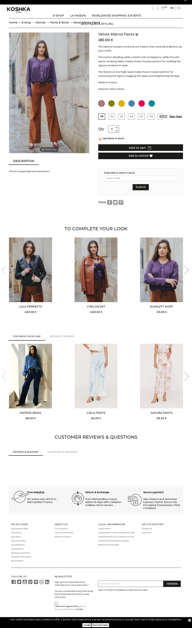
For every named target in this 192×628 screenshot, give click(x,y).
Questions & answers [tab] (62, 455)
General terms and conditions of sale (116, 536)
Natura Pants (161, 416)
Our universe (61, 532)
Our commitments (64, 536)
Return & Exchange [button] (97, 496)
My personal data (19, 532)
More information (100, 625)
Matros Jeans (30, 416)
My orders (16, 540)
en (179, 8)
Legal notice (104, 532)
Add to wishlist (141, 159)
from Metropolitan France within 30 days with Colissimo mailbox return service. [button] (103, 505)
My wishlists (17, 564)
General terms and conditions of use (116, 540)
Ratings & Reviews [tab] (25, 455)
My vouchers (17, 552)
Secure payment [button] (153, 496)
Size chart (175, 119)
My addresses (18, 548)
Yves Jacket (96, 309)
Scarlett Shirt (161, 309)
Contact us (147, 532)
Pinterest (121, 205)
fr (172, 8)
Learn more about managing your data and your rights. (123, 593)
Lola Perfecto (30, 309)
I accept (86, 625)
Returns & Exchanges (108, 548)
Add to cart (140, 151)
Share (109, 205)
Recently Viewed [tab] (62, 339)
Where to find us (63, 540)
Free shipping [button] (35, 496)
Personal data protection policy (113, 544)
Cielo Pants (96, 416)
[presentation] (6, 273)
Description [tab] (23, 164)
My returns (16, 536)
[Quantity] (112, 132)
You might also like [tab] (27, 339)
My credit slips (18, 544)
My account (19, 528)
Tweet (115, 205)
